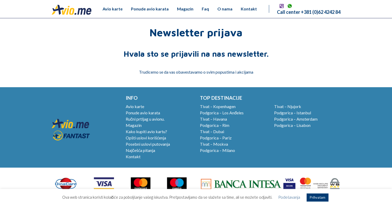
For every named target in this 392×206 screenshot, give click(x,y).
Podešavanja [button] (289, 197)
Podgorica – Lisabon (292, 125)
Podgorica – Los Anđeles (222, 112)
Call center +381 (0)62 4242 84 (308, 12)
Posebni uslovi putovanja (148, 144)
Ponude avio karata (150, 8)
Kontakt (249, 8)
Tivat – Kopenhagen (218, 106)
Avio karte (113, 8)
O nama (224, 8)
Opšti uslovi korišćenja (146, 137)
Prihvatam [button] (317, 197)
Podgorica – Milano (217, 150)
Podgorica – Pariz (216, 137)
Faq (205, 8)
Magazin (185, 8)
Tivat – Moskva (214, 144)
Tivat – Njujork (287, 106)
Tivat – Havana (213, 118)
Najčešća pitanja (140, 150)
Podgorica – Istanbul (292, 112)
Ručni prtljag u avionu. (145, 118)
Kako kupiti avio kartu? (146, 131)
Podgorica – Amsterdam (296, 118)
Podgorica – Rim (214, 125)
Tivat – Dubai (212, 131)
